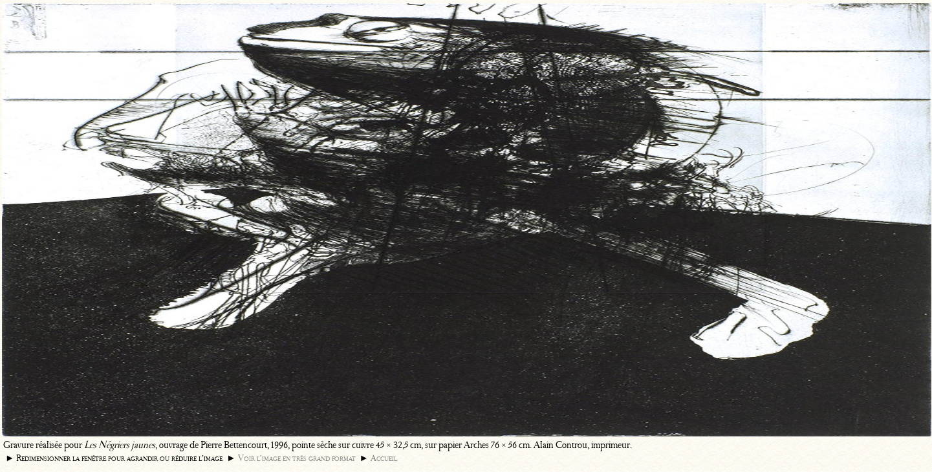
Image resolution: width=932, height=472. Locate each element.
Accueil (384, 458)
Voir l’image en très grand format (297, 458)
